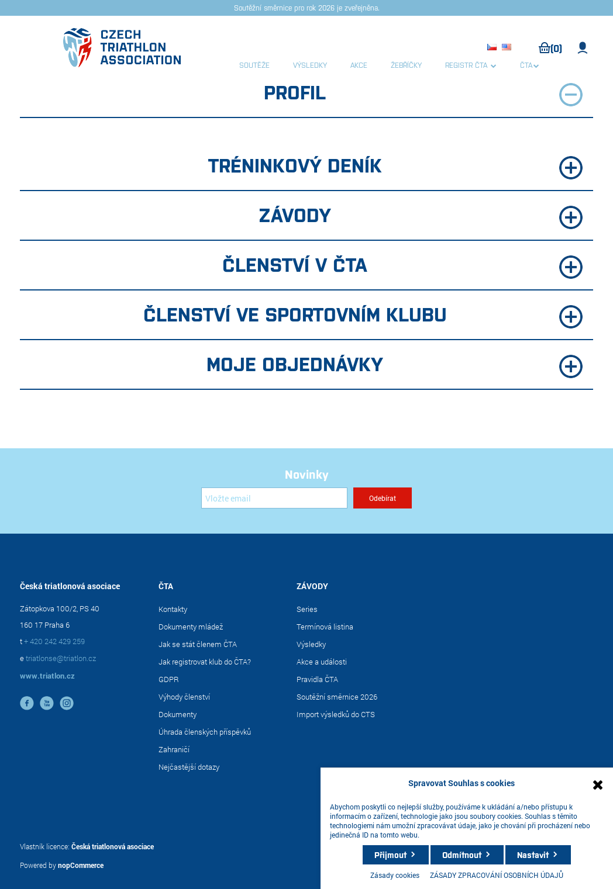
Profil (423, 92)
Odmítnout (461, 854)
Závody (421, 215)
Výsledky (311, 644)
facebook (27, 703)
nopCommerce (81, 865)
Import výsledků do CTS (336, 714)
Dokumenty (178, 714)
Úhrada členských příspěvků (205, 732)
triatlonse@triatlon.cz (61, 658)
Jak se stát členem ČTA (198, 644)
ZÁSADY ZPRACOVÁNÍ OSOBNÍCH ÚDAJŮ (496, 875)
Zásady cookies (394, 875)
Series (307, 609)
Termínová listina (325, 626)
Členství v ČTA (402, 265)
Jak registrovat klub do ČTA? (205, 661)
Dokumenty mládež (191, 626)
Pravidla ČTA (317, 679)
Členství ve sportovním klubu (363, 314)
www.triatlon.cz (47, 675)
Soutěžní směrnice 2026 (337, 696)
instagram (67, 703)
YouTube (47, 703)
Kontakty (173, 609)
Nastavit (533, 854)
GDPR (169, 679)
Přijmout (390, 854)
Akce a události (322, 661)
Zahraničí (174, 749)
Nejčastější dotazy (189, 767)
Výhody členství (184, 696)
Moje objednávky (394, 364)
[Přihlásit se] (274, 498)
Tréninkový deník (395, 165)
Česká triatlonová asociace (112, 846)
